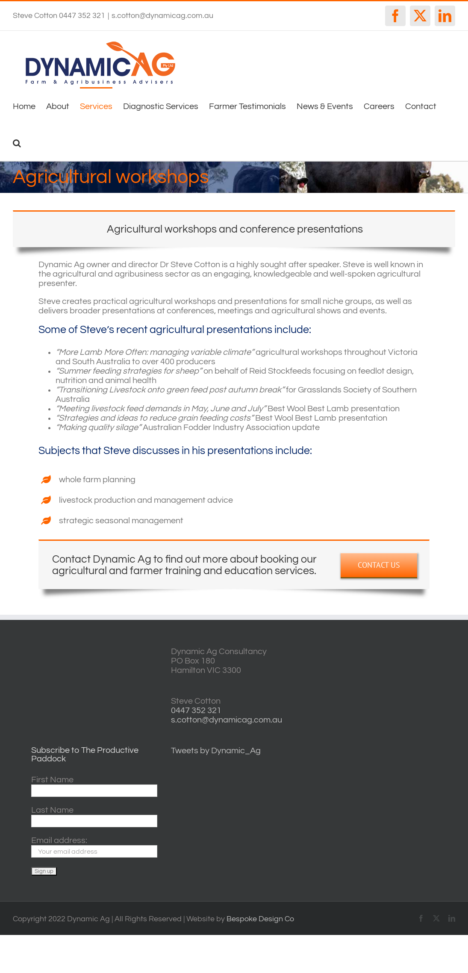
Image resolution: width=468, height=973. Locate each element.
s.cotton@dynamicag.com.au (162, 16)
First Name (52, 779)
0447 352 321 (196, 710)
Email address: (59, 840)
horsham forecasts (417, 732)
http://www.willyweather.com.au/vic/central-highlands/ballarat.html (417, 705)
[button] (17, 142)
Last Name (52, 810)
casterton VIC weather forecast (417, 678)
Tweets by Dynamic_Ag (216, 750)
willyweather (417, 651)
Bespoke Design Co (260, 919)
